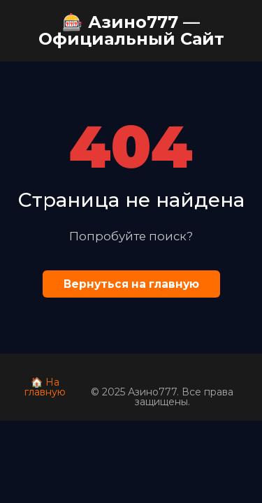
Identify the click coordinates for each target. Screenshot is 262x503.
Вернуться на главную (131, 284)
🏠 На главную (45, 387)
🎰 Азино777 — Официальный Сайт (131, 30)
